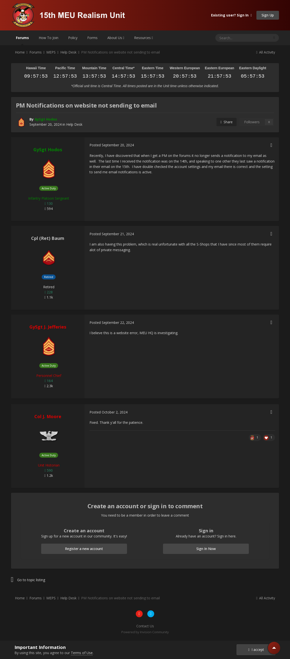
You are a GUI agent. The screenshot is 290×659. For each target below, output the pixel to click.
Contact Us (145, 626)
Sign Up (268, 15)
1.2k (48, 475)
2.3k (48, 386)
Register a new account (84, 548)
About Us (115, 37)
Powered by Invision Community (145, 632)
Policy (72, 37)
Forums (22, 40)
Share (226, 122)
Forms (92, 37)
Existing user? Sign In (231, 15)
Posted (111, 145)
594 (49, 208)
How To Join (48, 37)
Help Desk (74, 124)
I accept (256, 649)
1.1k (48, 297)
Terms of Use (82, 652)
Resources (143, 37)
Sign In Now (206, 548)
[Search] (230, 37)
